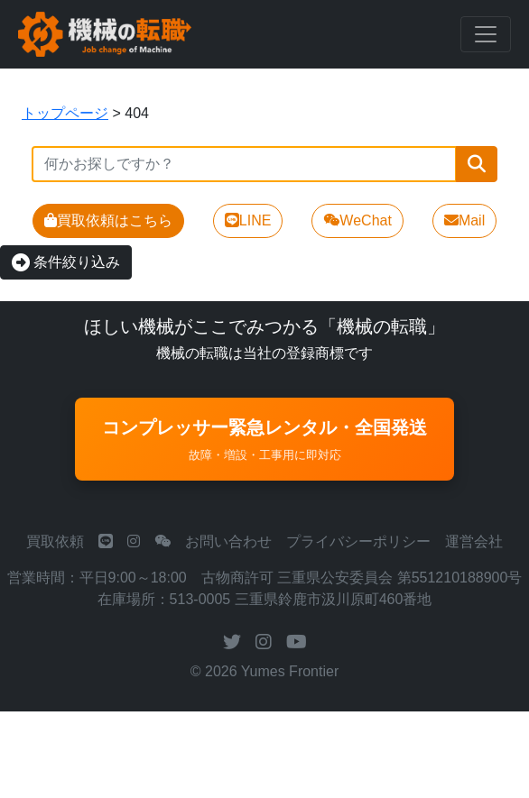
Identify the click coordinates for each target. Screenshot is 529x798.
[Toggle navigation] (485, 34)
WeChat (357, 220)
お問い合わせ (228, 541)
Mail (464, 220)
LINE (248, 220)
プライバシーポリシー (358, 541)
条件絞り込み (66, 262)
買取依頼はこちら (108, 220)
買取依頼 (55, 541)
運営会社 (474, 541)
